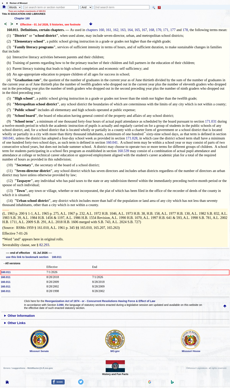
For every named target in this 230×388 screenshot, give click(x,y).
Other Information (21, 316)
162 (115, 30)
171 (165, 30)
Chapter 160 (22, 18)
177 (173, 30)
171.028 (132, 138)
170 (158, 30)
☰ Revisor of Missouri (16, 3)
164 (130, 30)
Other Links (16, 323)
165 (137, 30)
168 (151, 30)
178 (185, 30)
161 (108, 30)
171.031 (211, 121)
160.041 (8, 138)
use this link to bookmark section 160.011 (33, 257)
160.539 (123, 151)
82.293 (44, 245)
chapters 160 (95, 30)
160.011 (6, 272)
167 (144, 30)
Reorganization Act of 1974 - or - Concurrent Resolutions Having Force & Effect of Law (100, 301)
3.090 (60, 304)
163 (123, 30)
